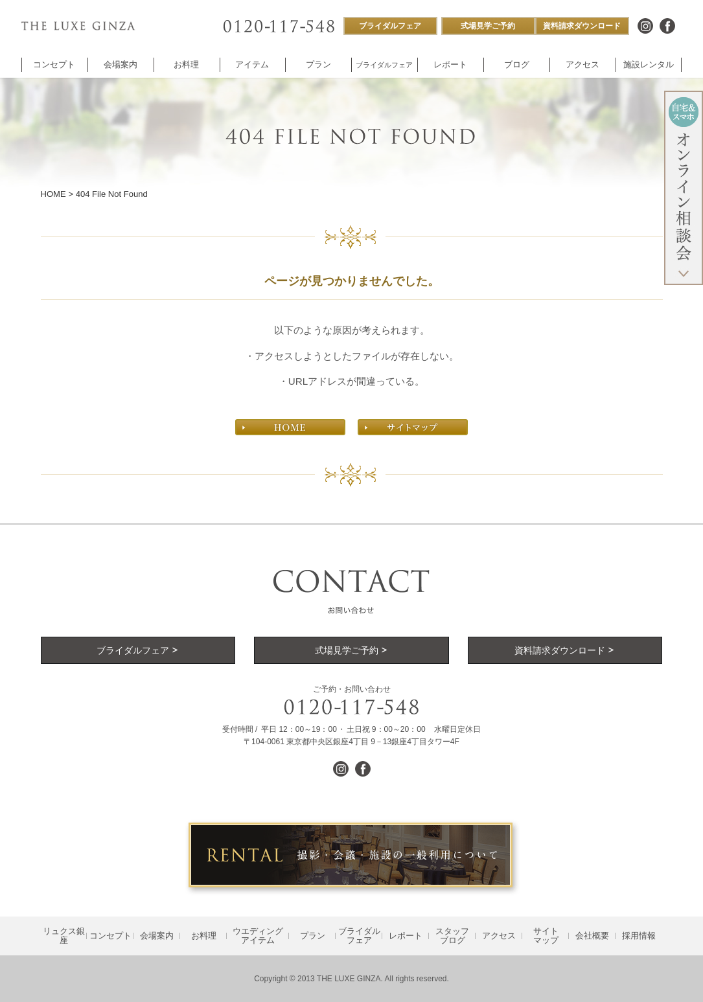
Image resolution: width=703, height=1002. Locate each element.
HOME (53, 194)
